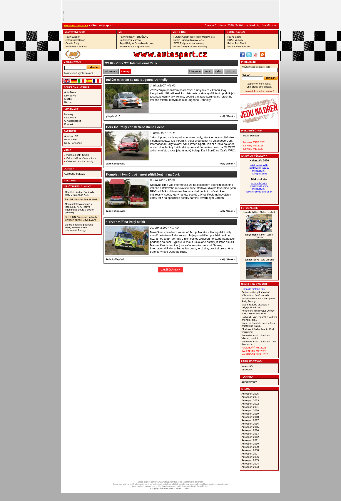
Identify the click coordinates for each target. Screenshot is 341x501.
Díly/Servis (70, 95)
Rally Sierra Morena (130, 40)
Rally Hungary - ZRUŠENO (133, 36)
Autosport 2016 (250, 423)
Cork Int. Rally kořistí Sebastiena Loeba (135, 127)
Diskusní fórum (251, 130)
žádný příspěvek (115, 163)
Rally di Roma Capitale (134, 46)
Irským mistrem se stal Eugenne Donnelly (137, 79)
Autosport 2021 (250, 406)
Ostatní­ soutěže (236, 31)
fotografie (195, 71)
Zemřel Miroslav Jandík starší (81, 199)
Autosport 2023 (250, 400)
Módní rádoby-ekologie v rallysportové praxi (255, 306)
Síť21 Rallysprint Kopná (189, 43)
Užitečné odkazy (74, 173)
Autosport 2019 (250, 413)
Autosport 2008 (250, 450)
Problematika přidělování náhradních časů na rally (256, 293)
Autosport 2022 (250, 403)
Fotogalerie (250, 208)
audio (208, 71)
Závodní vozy (249, 381)
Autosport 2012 (250, 436)
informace (111, 71)
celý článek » (227, 116)
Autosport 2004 (250, 463)
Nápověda (70, 117)
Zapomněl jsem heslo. (259, 83)
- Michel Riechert (259, 212)
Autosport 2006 (250, 456)
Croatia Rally (72, 43)
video (218, 71)
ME (120, 31)
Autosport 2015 (250, 426)
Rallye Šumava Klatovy (189, 40)
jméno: (256, 66)
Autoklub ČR (71, 136)
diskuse (230, 71)
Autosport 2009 (250, 446)
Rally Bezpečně (73, 142)
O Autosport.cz (72, 120)
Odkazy (69, 168)
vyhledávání (72, 62)
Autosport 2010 (250, 443)
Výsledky (247, 369)
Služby (68, 98)
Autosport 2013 (250, 433)
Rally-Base (70, 139)
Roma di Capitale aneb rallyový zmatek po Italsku (259, 324)
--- (244, 138)
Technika (247, 376)
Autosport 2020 (250, 410)
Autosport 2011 (250, 440)
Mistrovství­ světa (75, 31)
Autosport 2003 (250, 466)
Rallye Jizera (234, 36)
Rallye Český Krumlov (190, 46)
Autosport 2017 (250, 420)
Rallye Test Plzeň (236, 43)
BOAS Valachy (235, 40)
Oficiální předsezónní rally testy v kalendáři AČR (79, 193)
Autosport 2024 (250, 396)
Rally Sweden (72, 36)
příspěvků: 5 (113, 116)
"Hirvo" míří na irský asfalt (125, 222)
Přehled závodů (252, 361)
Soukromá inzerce (76, 87)
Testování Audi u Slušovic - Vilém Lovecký (257, 337)
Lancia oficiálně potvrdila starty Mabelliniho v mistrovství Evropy (79, 227)
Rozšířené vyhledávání (78, 73)
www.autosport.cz (76, 25)
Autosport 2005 (250, 460)
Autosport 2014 (250, 430)
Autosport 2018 (250, 416)
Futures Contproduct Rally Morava (194, 36)
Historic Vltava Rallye (238, 46)
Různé (68, 102)
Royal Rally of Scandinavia (136, 43)
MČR (175, 31)
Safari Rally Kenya (75, 40)
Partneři (70, 131)
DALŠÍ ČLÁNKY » (171, 269)
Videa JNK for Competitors (81, 158)
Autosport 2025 (250, 393)
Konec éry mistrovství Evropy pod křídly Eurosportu (258, 312)
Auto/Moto (70, 92)
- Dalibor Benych (259, 236)
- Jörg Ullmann (259, 260)
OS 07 (109, 63)
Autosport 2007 (250, 453)
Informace (71, 109)
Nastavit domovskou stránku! (259, 91)
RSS (183, 31)
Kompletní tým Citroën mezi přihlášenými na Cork (143, 174)
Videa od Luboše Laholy (79, 161)
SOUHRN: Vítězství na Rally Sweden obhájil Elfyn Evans (81, 218)
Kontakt (68, 124)
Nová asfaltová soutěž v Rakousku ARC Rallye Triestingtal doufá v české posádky (79, 208)
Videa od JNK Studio (78, 154)
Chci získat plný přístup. (259, 86)
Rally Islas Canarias (76, 46)
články (125, 71)
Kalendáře (247, 366)
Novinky (69, 114)
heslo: (246, 74)
